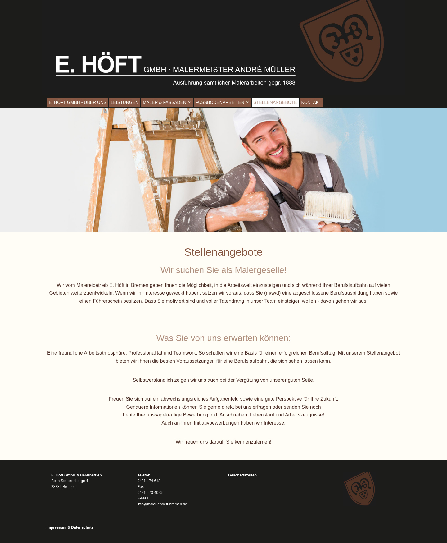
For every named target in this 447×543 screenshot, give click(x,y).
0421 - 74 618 (149, 481)
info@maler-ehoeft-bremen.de (162, 504)
